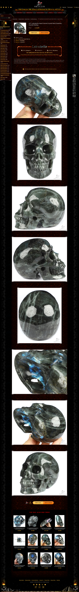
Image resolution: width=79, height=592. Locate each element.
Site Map (58, 580)
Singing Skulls (4, 53)
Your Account (70, 7)
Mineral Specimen (5, 71)
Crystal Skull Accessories (6, 73)
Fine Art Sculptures (5, 35)
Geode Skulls (4, 59)
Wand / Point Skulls (5, 65)
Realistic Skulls (21, 19)
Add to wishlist (44, 32)
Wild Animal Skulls (5, 68)
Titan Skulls (4, 51)
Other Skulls (4, 77)
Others (3, 79)
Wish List (76, 7)
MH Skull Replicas (5, 70)
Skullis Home (15, 19)
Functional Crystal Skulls (5, 75)
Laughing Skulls (4, 63)
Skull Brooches (4, 46)
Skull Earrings (4, 40)
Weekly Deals (27, 19)
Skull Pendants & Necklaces (5, 39)
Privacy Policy (47, 580)
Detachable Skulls (5, 66)
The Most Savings (33, 19)
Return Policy (53, 580)
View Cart (63, 7)
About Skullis (21, 580)
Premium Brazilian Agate (5, 62)
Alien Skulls (4, 48)
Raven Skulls (4, 56)
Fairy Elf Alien (4, 49)
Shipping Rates (27, 580)
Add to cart (34, 32)
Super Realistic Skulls (6, 33)
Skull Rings (4, 36)
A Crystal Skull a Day (5, 30)
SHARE (30, 503)
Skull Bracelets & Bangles (5, 43)
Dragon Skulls (4, 54)
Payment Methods (35, 580)
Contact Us (41, 580)
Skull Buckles (4, 45)
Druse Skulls (4, 57)
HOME (27, 502)
